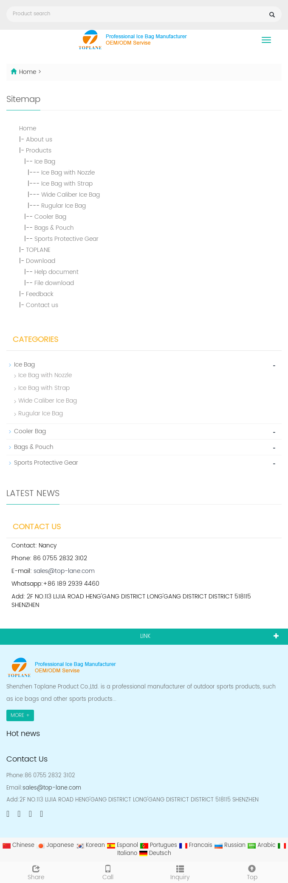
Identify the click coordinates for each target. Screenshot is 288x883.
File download (54, 283)
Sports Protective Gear (66, 239)
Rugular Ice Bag (63, 206)
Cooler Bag (50, 217)
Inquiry (180, 872)
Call (108, 872)
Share (36, 872)
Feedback (40, 294)
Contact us (42, 305)
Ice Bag (44, 161)
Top (252, 872)
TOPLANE (38, 250)
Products (38, 150)
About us (39, 139)
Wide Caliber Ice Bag (70, 195)
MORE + (20, 715)
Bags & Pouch (54, 228)
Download (40, 261)
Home (27, 72)
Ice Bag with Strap (67, 184)
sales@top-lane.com (64, 571)
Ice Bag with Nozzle (68, 173)
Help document (56, 272)
